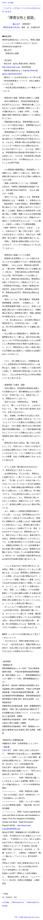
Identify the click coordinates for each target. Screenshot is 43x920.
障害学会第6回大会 (18, 902)
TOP (16, 917)
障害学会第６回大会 (11, 27)
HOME (4, 2)
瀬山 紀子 (16, 24)
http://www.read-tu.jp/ (11, 67)
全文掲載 (10, 2)
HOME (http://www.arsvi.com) (29, 917)
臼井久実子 (6, 750)
